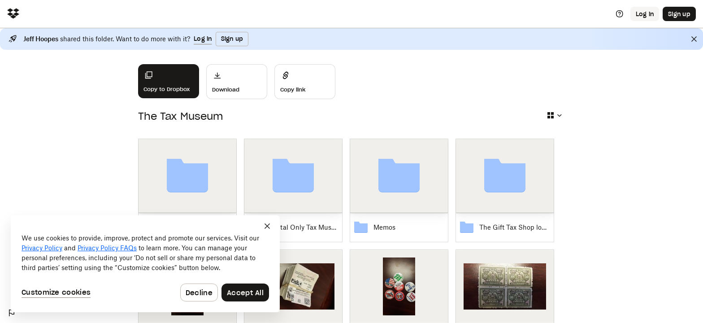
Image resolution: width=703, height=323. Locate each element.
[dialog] (145, 263)
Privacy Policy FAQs (107, 248)
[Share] (304, 81)
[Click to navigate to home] (13, 14)
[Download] (236, 81)
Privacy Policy (42, 248)
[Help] (619, 14)
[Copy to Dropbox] (168, 81)
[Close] (694, 39)
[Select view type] (554, 115)
